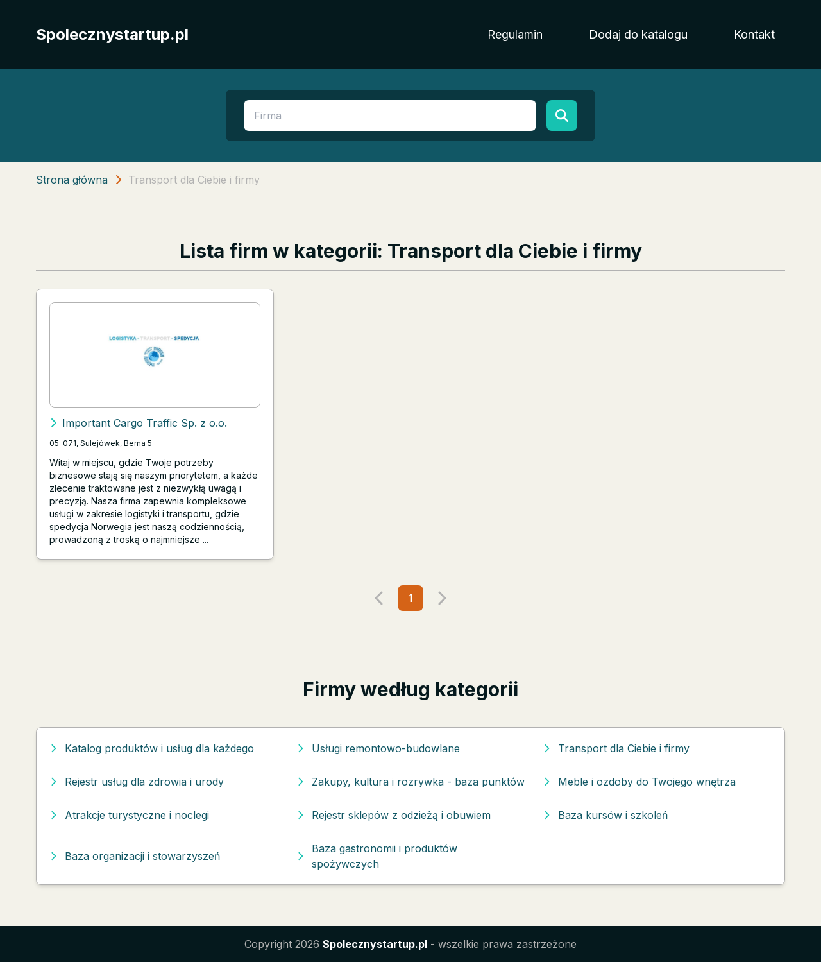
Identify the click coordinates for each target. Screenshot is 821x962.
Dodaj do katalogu (638, 34)
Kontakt (754, 34)
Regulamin (515, 34)
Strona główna (72, 179)
